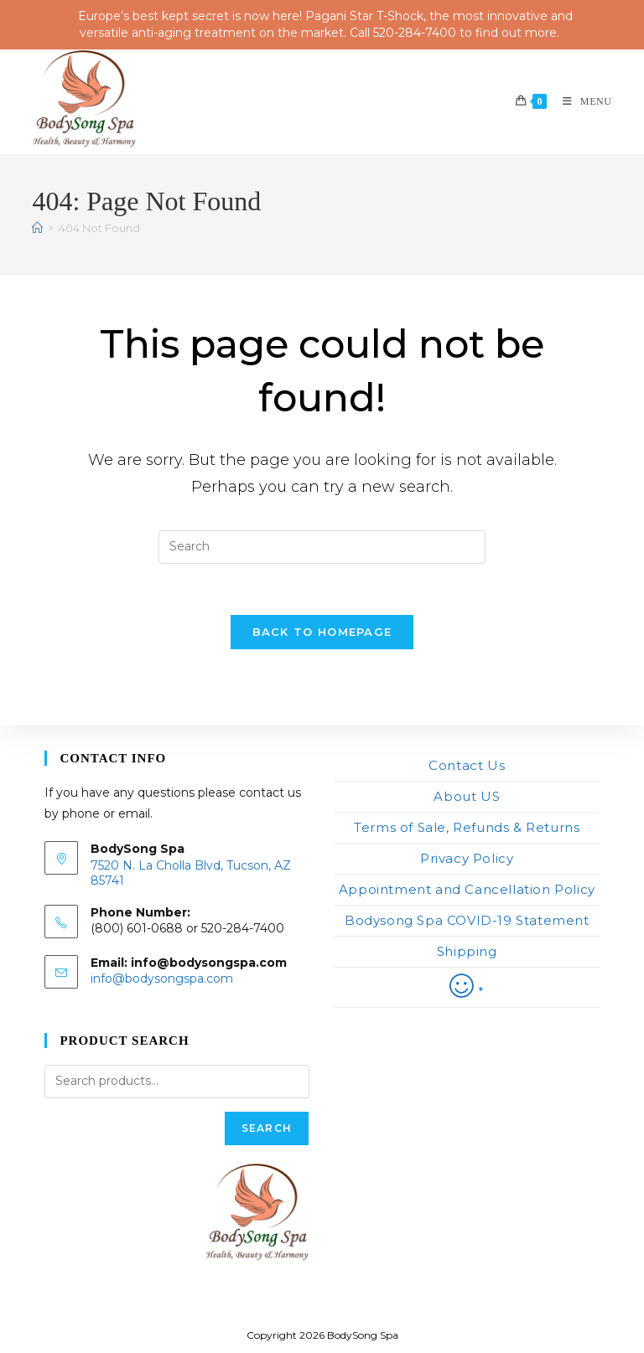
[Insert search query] (322, 547)
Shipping (467, 951)
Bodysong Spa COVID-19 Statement (467, 920)
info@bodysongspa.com (162, 978)
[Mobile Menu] (581, 101)
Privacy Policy (466, 858)
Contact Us (466, 765)
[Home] (37, 228)
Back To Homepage (322, 631)
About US (467, 796)
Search (267, 1128)
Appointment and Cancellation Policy (467, 889)
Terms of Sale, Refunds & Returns (466, 827)
